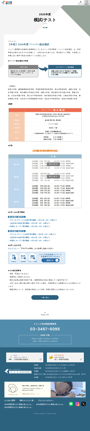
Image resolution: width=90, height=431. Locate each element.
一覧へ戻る (45, 297)
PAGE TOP (45, 313)
